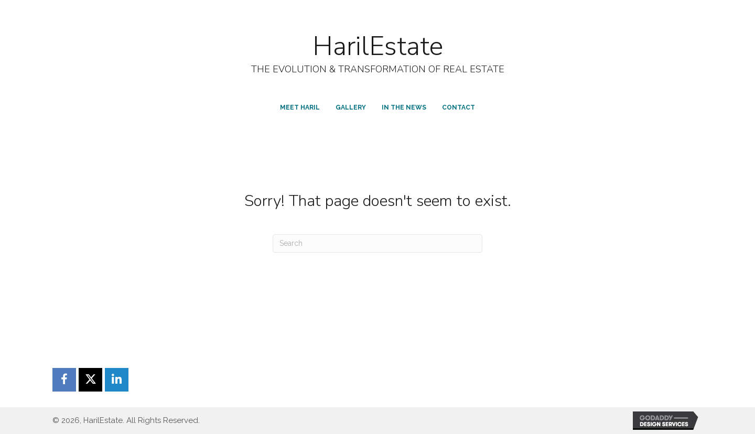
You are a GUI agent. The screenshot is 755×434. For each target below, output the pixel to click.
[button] (64, 380)
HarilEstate (377, 46)
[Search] (377, 243)
